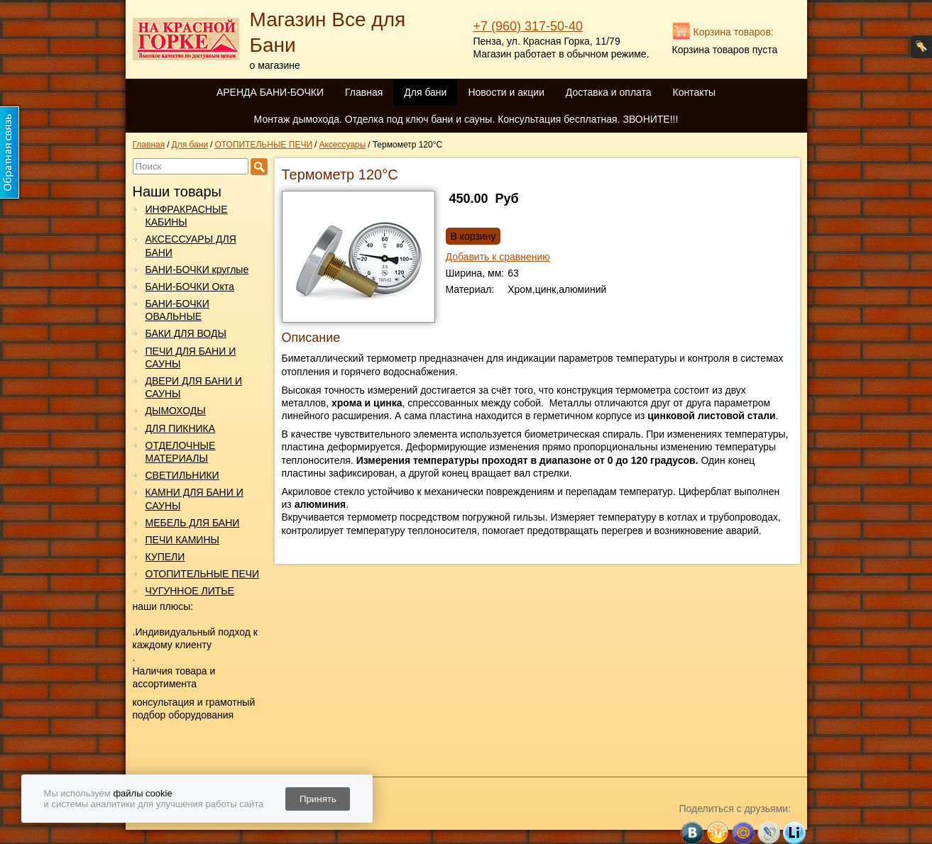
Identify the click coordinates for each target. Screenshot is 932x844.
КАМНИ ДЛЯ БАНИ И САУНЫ (194, 499)
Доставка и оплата (609, 92)
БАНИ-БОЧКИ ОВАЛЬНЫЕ (177, 310)
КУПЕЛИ (165, 556)
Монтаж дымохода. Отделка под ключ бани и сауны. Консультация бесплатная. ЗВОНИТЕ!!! (466, 119)
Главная (364, 92)
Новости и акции (506, 92)
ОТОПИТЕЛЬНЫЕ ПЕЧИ (203, 573)
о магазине (275, 65)
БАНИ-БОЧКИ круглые (197, 269)
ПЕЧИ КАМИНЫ (182, 539)
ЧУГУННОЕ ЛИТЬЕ (190, 590)
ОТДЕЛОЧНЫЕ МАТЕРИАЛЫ (181, 452)
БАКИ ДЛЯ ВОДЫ (186, 333)
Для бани (425, 92)
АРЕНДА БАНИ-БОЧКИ (270, 92)
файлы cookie (142, 793)
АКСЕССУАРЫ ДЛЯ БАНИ (191, 245)
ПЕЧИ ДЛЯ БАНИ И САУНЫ (191, 357)
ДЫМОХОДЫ (176, 410)
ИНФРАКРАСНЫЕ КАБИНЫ (187, 216)
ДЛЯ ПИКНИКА (181, 428)
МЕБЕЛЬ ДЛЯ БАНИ (193, 522)
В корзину (473, 236)
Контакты (694, 92)
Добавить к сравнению (498, 256)
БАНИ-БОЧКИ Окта (190, 286)
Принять (318, 799)
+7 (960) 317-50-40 (528, 26)
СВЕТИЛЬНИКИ (182, 475)
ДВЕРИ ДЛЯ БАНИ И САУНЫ (194, 387)
